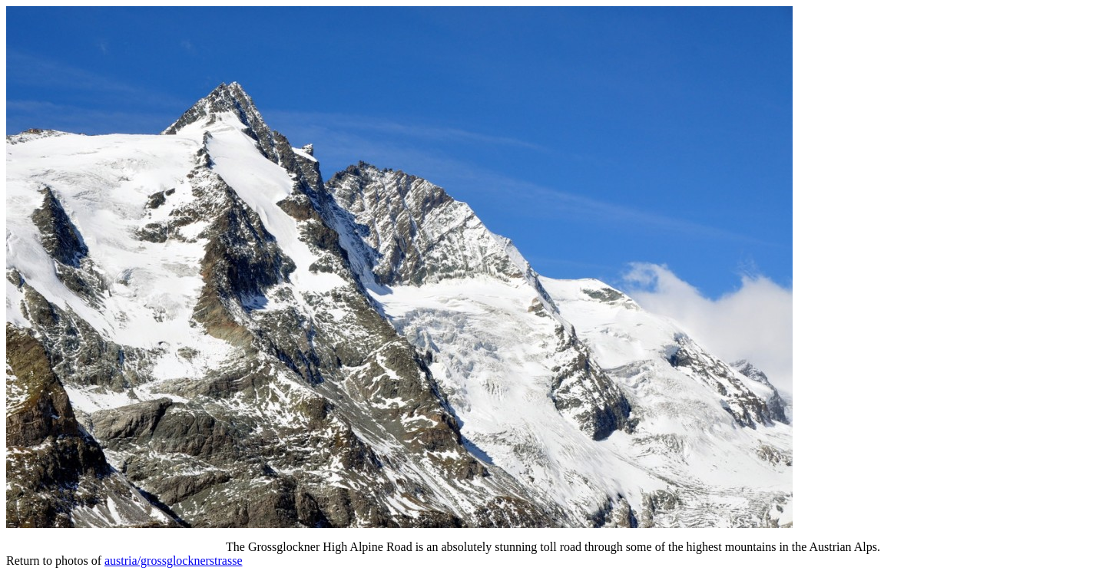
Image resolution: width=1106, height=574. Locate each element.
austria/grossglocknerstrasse (173, 560)
